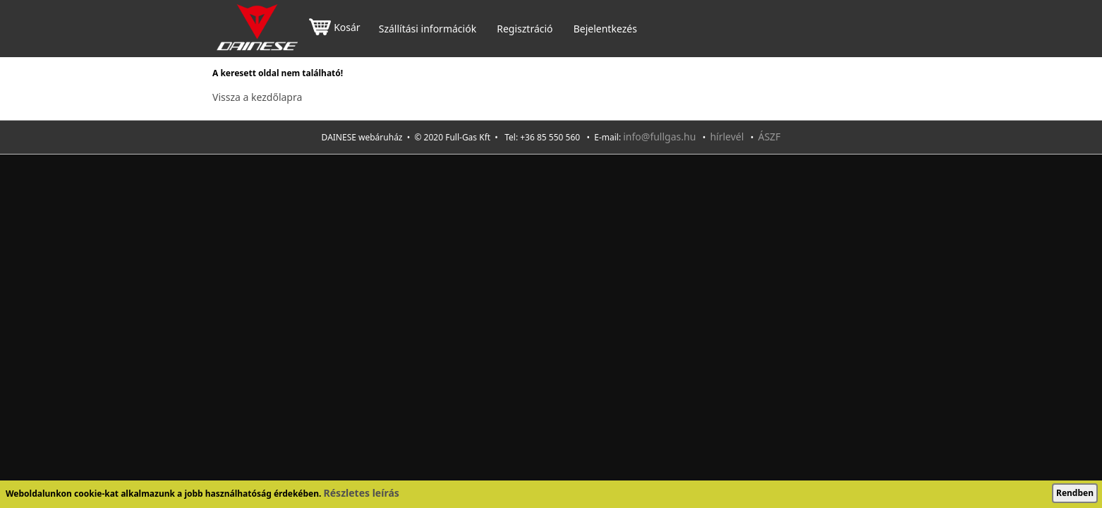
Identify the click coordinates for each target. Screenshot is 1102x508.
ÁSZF (769, 136)
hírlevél (727, 136)
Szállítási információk (427, 29)
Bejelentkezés (605, 29)
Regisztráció (524, 29)
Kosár (334, 28)
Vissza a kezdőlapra (257, 97)
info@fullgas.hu (659, 136)
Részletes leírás (361, 493)
